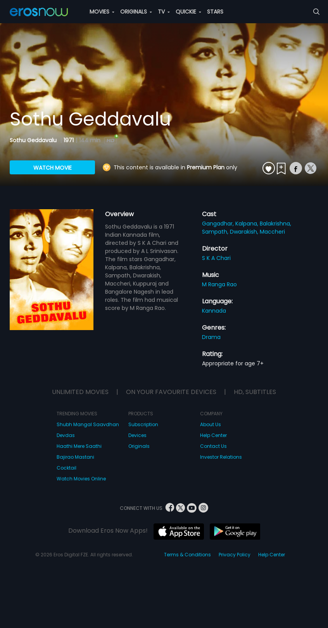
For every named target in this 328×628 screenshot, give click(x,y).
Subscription (143, 424)
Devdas (66, 435)
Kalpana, (247, 223)
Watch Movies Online (81, 478)
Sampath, (216, 232)
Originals (139, 446)
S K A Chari (216, 258)
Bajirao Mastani (75, 457)
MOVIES (102, 11)
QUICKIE (188, 11)
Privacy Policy (234, 554)
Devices (137, 435)
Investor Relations (221, 457)
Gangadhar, (218, 223)
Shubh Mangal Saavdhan (88, 424)
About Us (210, 424)
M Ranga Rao (219, 284)
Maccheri (272, 232)
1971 (69, 140)
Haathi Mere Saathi (79, 446)
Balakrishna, (275, 223)
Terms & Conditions (187, 554)
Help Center (213, 435)
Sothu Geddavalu (34, 140)
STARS (215, 11)
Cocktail (66, 468)
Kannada (214, 311)
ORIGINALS (136, 11)
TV (164, 11)
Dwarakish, (245, 232)
